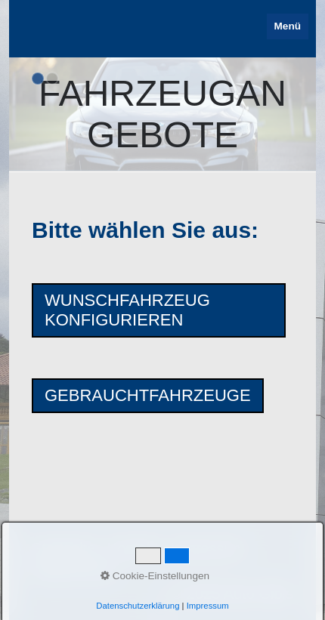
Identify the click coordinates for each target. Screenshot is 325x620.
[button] (159, 310)
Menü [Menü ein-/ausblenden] (288, 26)
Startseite (63, 548)
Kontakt (133, 548)
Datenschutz (74, 571)
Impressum (207, 548)
